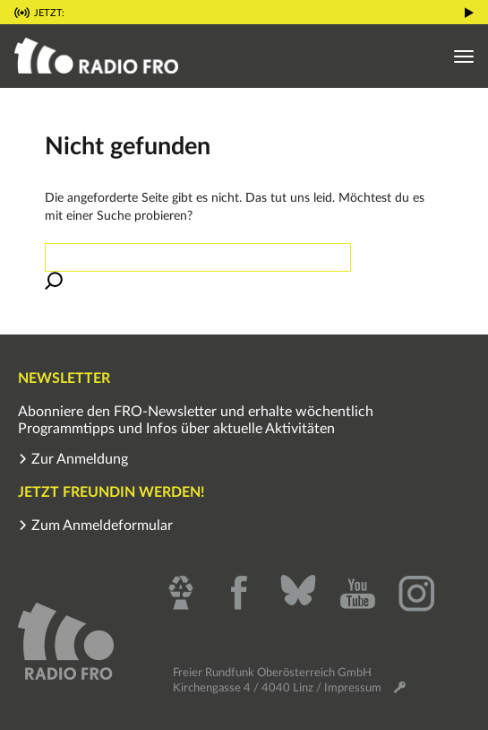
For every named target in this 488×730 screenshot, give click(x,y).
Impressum (352, 687)
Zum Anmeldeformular (95, 525)
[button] (469, 12)
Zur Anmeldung (73, 459)
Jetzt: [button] (49, 13)
